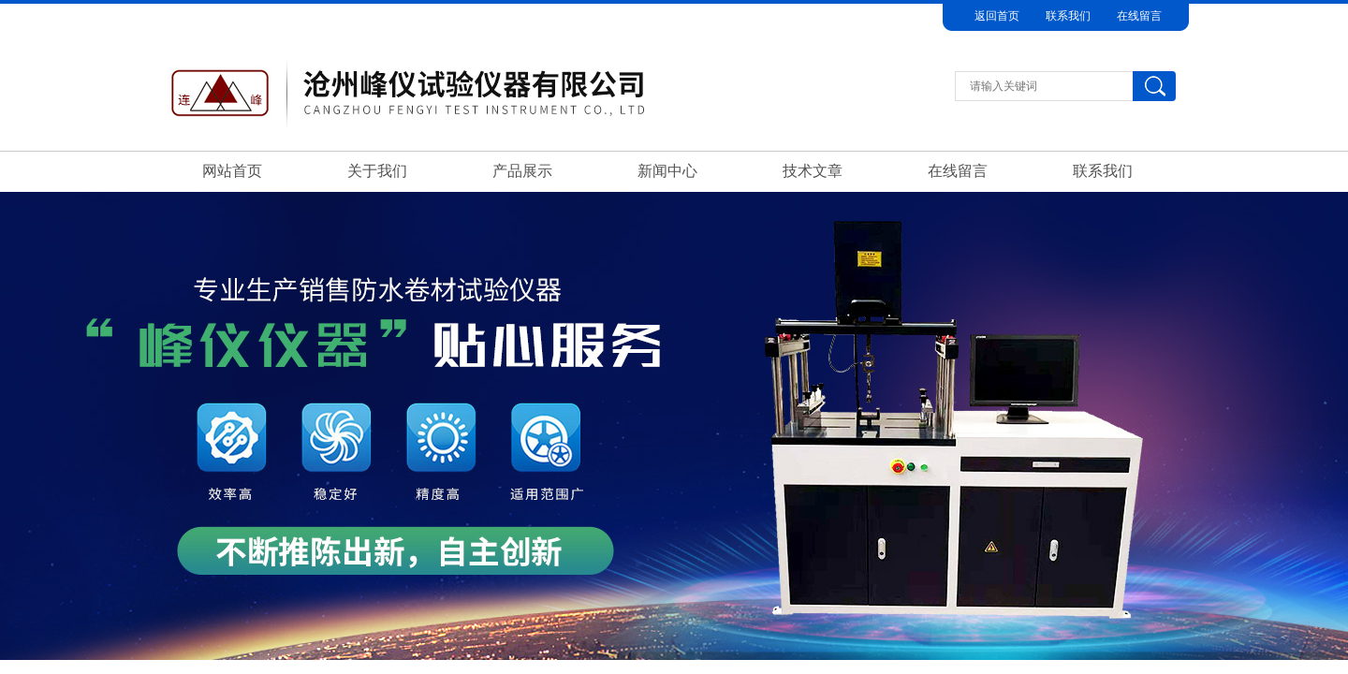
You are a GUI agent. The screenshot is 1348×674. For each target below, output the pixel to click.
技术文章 (812, 171)
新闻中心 (667, 171)
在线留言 (1139, 15)
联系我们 (1068, 15)
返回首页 (996, 15)
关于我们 (377, 171)
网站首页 (232, 171)
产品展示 (522, 171)
